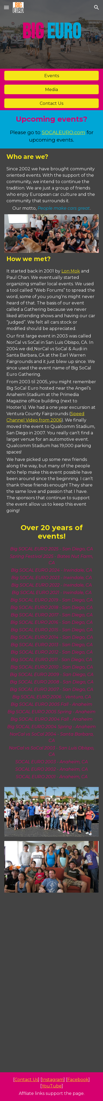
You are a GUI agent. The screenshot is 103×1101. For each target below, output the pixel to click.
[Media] (51, 89)
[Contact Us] (51, 103)
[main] (51, 34)
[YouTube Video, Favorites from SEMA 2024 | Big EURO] (51, 983)
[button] (6, 7)
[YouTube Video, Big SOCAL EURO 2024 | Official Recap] (51, 1042)
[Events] (51, 76)
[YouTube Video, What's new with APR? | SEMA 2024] (51, 924)
